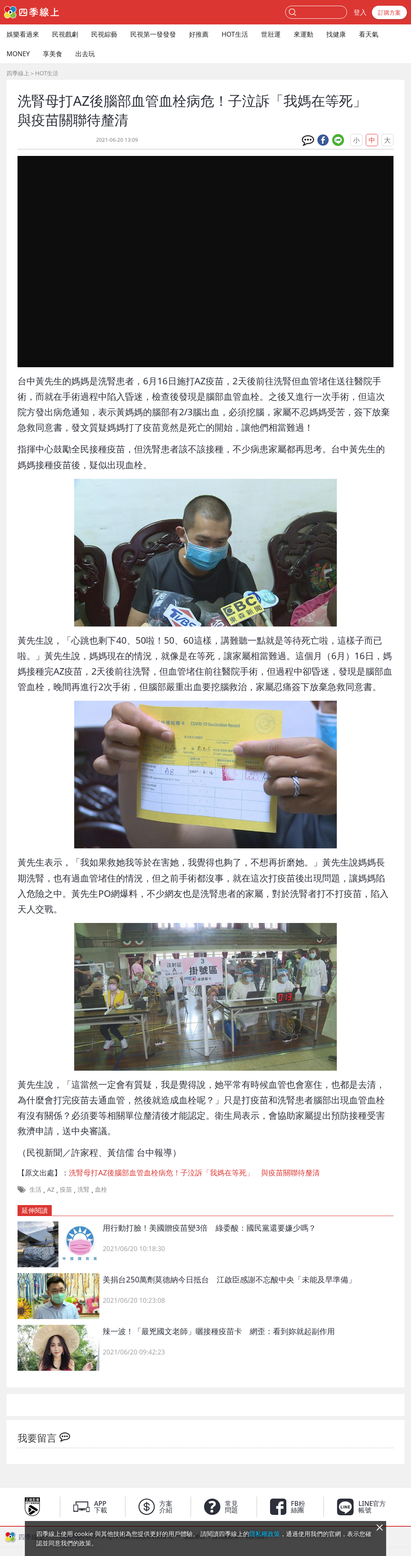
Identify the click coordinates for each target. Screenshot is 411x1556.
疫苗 (66, 1189)
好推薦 (199, 34)
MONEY (18, 53)
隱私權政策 (264, 1534)
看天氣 (368, 34)
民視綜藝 (104, 34)
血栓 (101, 1189)
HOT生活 (235, 34)
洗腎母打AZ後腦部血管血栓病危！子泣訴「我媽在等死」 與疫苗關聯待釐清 (194, 1172)
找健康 (336, 34)
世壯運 (271, 34)
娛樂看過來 (23, 34)
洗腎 (83, 1189)
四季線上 (18, 73)
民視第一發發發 (153, 34)
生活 (35, 1189)
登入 (360, 12)
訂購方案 (389, 12)
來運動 (303, 34)
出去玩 (85, 53)
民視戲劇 (65, 34)
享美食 (52, 53)
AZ (50, 1189)
